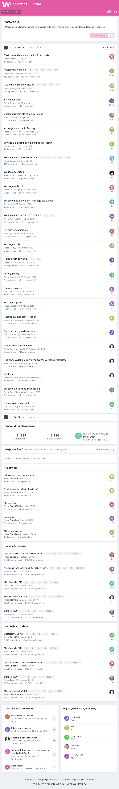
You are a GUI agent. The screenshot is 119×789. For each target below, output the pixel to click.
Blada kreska (10, 502)
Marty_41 (13, 247)
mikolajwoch (89, 435)
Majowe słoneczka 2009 (16, 594)
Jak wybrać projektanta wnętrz (19, 474)
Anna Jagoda (17, 751)
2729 (60, 594)
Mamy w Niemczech (13, 530)
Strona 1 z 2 (35, 47)
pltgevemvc (76, 731)
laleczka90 (15, 304)
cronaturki (14, 333)
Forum (35, 4)
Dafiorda (14, 477)
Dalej (17, 47)
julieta (12, 88)
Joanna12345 (17, 714)
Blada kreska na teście (22, 711)
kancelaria (9, 516)
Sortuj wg (108, 47)
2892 (80, 566)
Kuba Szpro (15, 405)
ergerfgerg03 (77, 750)
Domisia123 (15, 276)
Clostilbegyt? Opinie (13, 631)
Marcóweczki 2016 (13, 580)
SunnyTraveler (16, 174)
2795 (54, 580)
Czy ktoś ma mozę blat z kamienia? (21, 488)
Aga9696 (14, 505)
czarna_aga (15, 597)
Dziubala (14, 160)
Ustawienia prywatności (72, 775)
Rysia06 (13, 634)
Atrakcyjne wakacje (19, 376)
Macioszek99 (16, 131)
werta (12, 145)
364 (54, 631)
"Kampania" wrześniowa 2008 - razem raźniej (26, 566)
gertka (13, 232)
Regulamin (30, 775)
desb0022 (75, 712)
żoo (72, 722)
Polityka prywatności (48, 775)
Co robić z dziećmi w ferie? (24, 733)
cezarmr (13, 117)
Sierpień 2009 (11, 608)
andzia (13, 569)
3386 (76, 552)
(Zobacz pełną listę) (105, 448)
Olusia (13, 583)
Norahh (13, 58)
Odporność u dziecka (21, 723)
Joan (12, 611)
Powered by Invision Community (59, 785)
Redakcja (75, 741)
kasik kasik (15, 73)
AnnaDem (14, 519)
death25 (15, 726)
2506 (50, 608)
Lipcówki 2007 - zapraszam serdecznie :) (24, 552)
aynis (12, 203)
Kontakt (90, 775)
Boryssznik (15, 102)
